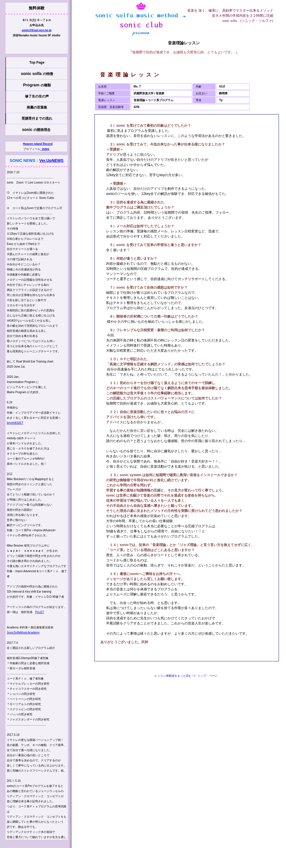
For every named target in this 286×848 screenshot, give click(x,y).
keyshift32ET (15, 422)
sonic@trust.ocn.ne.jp (37, 30)
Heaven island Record (37, 143)
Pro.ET (39, 612)
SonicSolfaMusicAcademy (23, 632)
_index (44, 149)
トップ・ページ (207, 675)
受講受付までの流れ (37, 118)
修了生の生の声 (37, 96)
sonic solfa (37, 73)
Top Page (36, 62)
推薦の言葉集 (37, 107)
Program (37, 85)
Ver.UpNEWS (51, 160)
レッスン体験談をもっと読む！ (174, 675)
